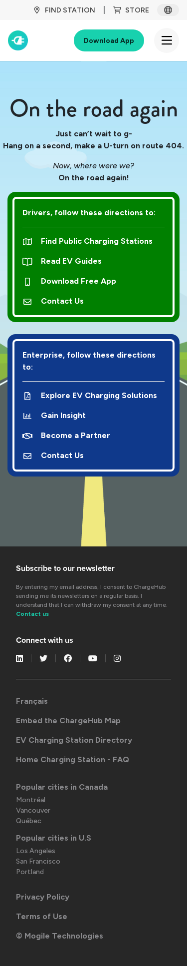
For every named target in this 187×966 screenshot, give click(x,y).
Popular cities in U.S (53, 838)
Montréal (30, 800)
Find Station (64, 10)
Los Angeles (35, 851)
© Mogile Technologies (59, 936)
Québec (28, 821)
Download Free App (69, 281)
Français (32, 701)
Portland (30, 872)
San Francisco (38, 861)
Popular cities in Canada (62, 787)
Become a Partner (66, 435)
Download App (109, 40)
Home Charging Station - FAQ (72, 759)
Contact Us (53, 301)
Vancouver (33, 810)
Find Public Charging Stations (87, 241)
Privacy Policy (42, 897)
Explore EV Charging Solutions (89, 395)
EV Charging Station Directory (74, 740)
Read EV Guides (62, 261)
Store (131, 10)
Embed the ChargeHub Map (68, 720)
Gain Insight (54, 415)
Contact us (32, 613)
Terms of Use (41, 916)
